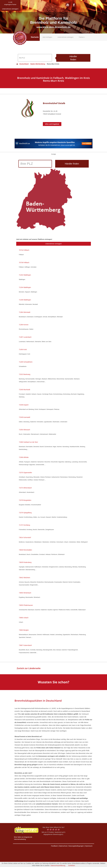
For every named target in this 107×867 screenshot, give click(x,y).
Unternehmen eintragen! (53, 244)
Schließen (71, 865)
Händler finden (73, 58)
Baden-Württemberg (37, 64)
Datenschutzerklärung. (58, 865)
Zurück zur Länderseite (29, 668)
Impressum (88, 846)
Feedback (54, 846)
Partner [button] (82, 37)
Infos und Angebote (52, 124)
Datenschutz (63, 846)
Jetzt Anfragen (47, 37)
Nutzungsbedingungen (76, 846)
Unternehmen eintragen (65, 37)
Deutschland (22, 64)
